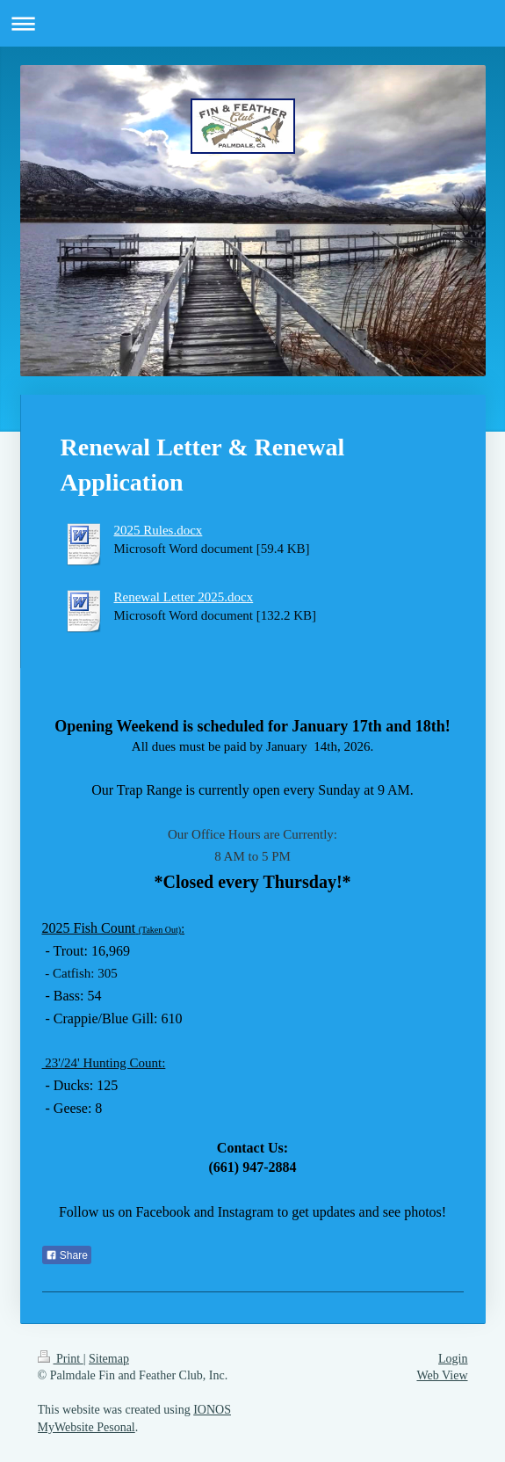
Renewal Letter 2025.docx (184, 597)
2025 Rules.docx (158, 530)
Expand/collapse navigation (252, 23)
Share (67, 1255)
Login (452, 1358)
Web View (441, 1375)
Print (60, 1358)
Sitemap (109, 1358)
